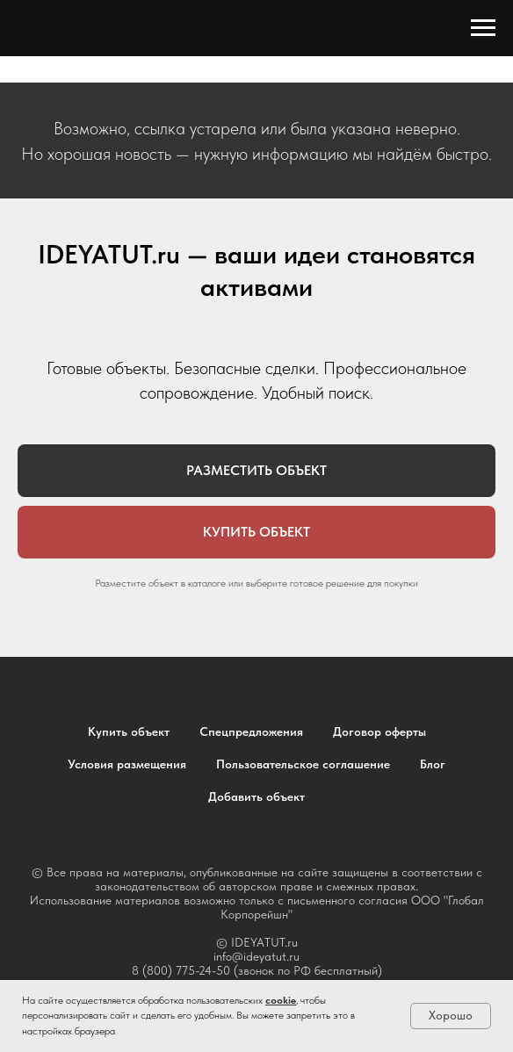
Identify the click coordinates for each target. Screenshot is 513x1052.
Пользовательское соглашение (303, 764)
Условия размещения (127, 764)
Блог (432, 764)
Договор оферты (379, 731)
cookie (280, 1000)
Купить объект (129, 731)
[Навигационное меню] (483, 28)
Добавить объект (256, 796)
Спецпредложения (251, 731)
